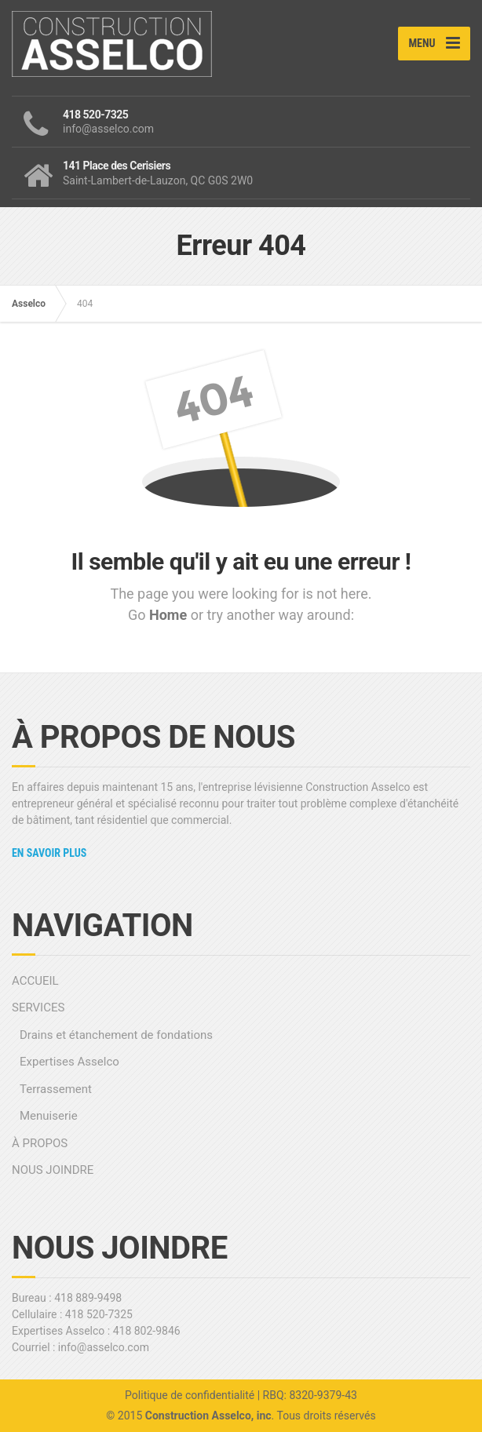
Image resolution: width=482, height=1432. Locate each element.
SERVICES (38, 1007)
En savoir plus (49, 853)
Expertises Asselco (69, 1062)
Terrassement (56, 1089)
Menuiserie (49, 1116)
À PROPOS (40, 1143)
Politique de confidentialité (189, 1395)
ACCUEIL (35, 981)
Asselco (29, 303)
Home (170, 615)
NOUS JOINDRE (52, 1170)
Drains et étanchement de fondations (116, 1035)
